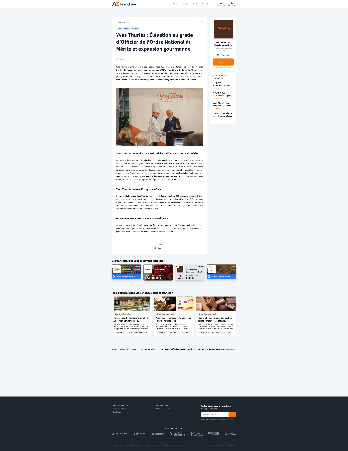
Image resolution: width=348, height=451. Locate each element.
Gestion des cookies (151, 445)
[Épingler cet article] (201, 22)
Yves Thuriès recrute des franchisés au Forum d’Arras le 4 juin (173, 319)
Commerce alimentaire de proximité (223, 49)
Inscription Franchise (180, 445)
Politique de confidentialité (134, 445)
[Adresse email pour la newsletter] (214, 414)
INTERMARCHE (159, 269)
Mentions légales (117, 445)
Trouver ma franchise (120, 406)
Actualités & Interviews (128, 349)
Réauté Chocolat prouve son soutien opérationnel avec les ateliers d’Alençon (215, 320)
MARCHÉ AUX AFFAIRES (131, 269)
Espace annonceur (163, 409)
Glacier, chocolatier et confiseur (128, 28)
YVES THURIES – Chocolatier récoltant (223, 44)
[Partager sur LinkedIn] (159, 248)
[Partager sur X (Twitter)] (164, 248)
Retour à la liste (123, 22)
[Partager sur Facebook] (155, 248)
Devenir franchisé (162, 406)
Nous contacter (166, 445)
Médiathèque (117, 412)
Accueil (114, 349)
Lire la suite (217, 88)
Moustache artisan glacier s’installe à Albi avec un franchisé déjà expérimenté (130, 320)
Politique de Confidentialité (226, 419)
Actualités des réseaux (149, 349)
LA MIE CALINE (223, 269)
